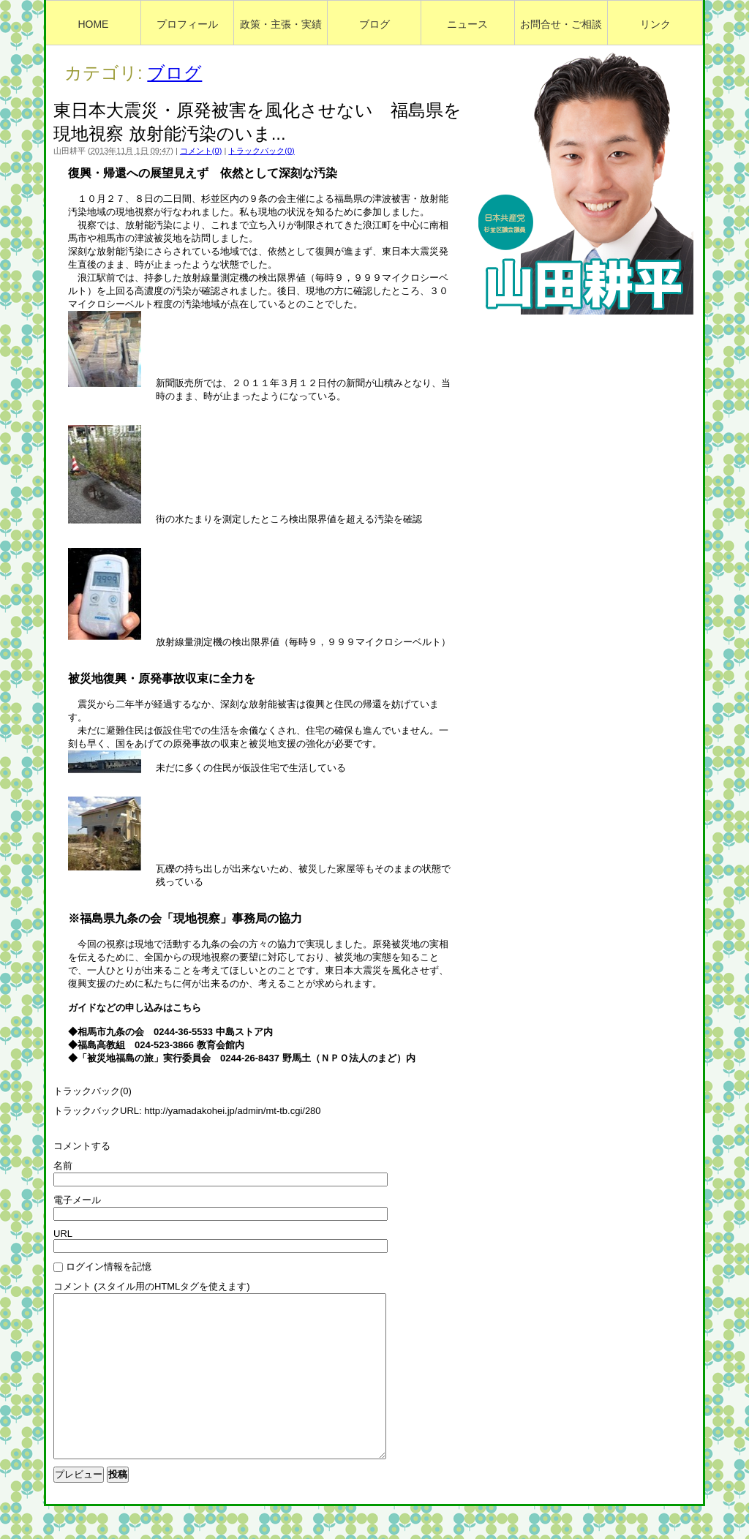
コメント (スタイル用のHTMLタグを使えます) (151, 1286)
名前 (62, 1165)
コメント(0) (201, 150)
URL (62, 1233)
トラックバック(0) (261, 150)
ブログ (174, 73)
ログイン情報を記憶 (108, 1266)
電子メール (77, 1199)
